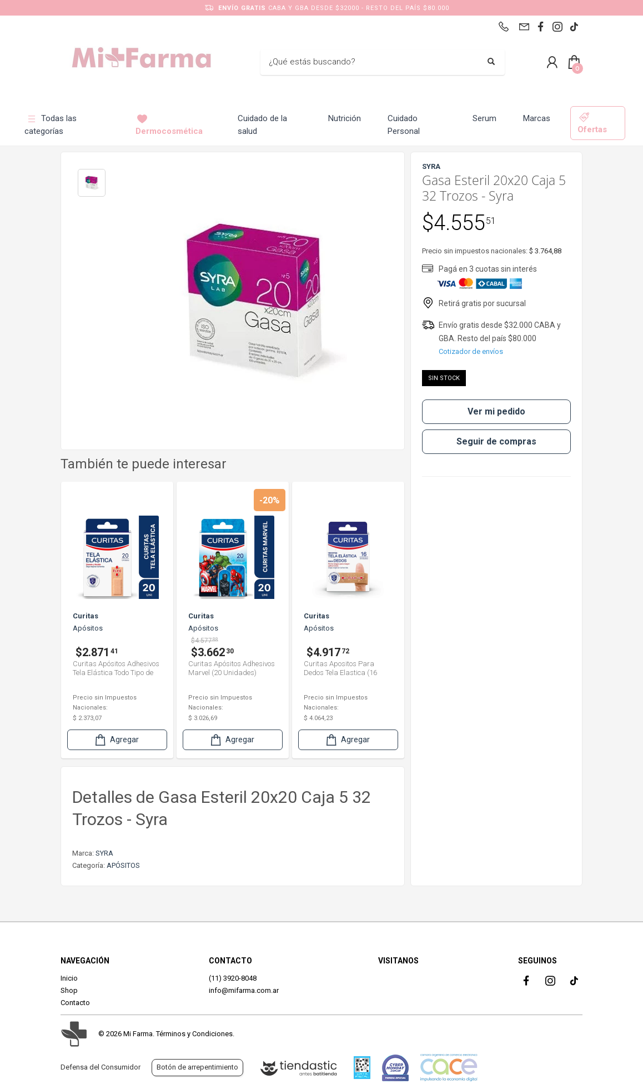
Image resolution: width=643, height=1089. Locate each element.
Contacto (75, 1002)
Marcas (536, 118)
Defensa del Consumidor (100, 1067)
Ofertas (592, 123)
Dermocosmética (169, 125)
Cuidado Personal (404, 124)
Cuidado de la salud (262, 124)
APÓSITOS (123, 865)
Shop (69, 990)
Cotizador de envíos (471, 351)
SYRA (104, 853)
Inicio (69, 978)
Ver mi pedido (496, 411)
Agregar (116, 740)
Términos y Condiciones (194, 1034)
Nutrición (344, 118)
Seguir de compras (496, 441)
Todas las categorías (50, 124)
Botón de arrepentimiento (197, 1067)
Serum (484, 118)
